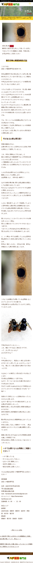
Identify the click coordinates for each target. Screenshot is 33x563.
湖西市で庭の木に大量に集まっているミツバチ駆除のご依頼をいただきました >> (16, 545)
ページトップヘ (27, 553)
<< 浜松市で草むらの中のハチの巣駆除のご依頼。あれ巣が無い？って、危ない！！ (16, 537)
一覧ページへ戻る (16, 530)
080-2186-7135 (9, 491)
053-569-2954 (8, 488)
